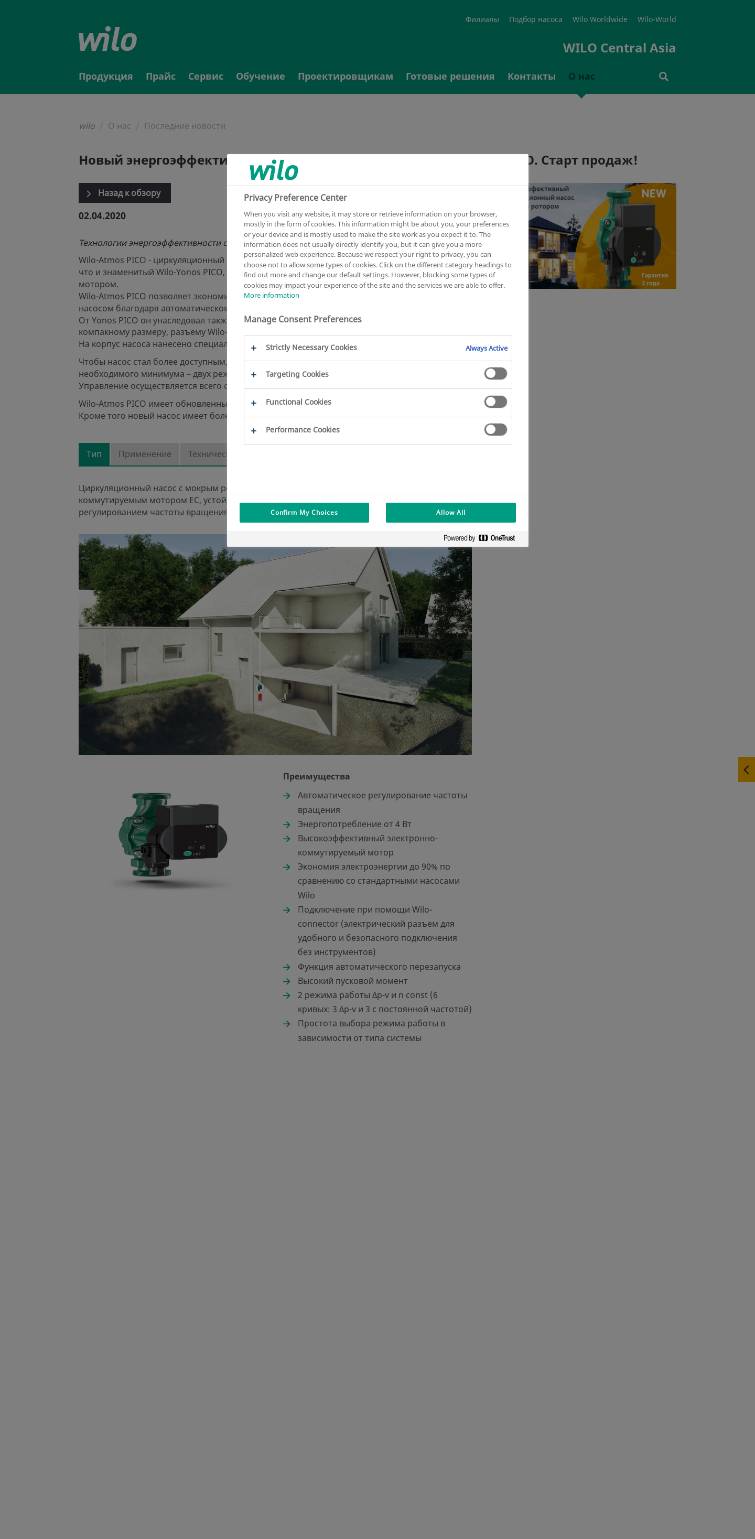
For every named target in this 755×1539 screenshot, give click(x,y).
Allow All (451, 512)
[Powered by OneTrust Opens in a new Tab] (483, 540)
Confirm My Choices (304, 512)
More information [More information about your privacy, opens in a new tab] (271, 295)
